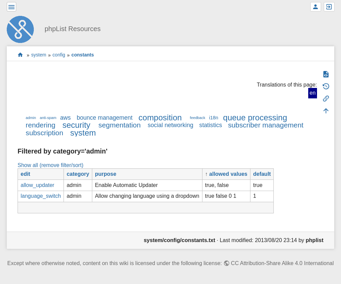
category (78, 174)
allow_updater (37, 185)
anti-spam (48, 118)
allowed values (228, 174)
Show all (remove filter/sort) (50, 165)
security (77, 124)
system (38, 55)
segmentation (119, 125)
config (58, 55)
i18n (213, 117)
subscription (44, 133)
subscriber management (265, 125)
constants (82, 55)
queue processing (255, 117)
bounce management (104, 117)
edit (25, 174)
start (20, 55)
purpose (105, 174)
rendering (40, 125)
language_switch (41, 196)
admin (31, 118)
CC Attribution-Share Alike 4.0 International (282, 263)
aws (65, 117)
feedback (197, 118)
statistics (210, 125)
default (262, 174)
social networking (170, 125)
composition (160, 117)
